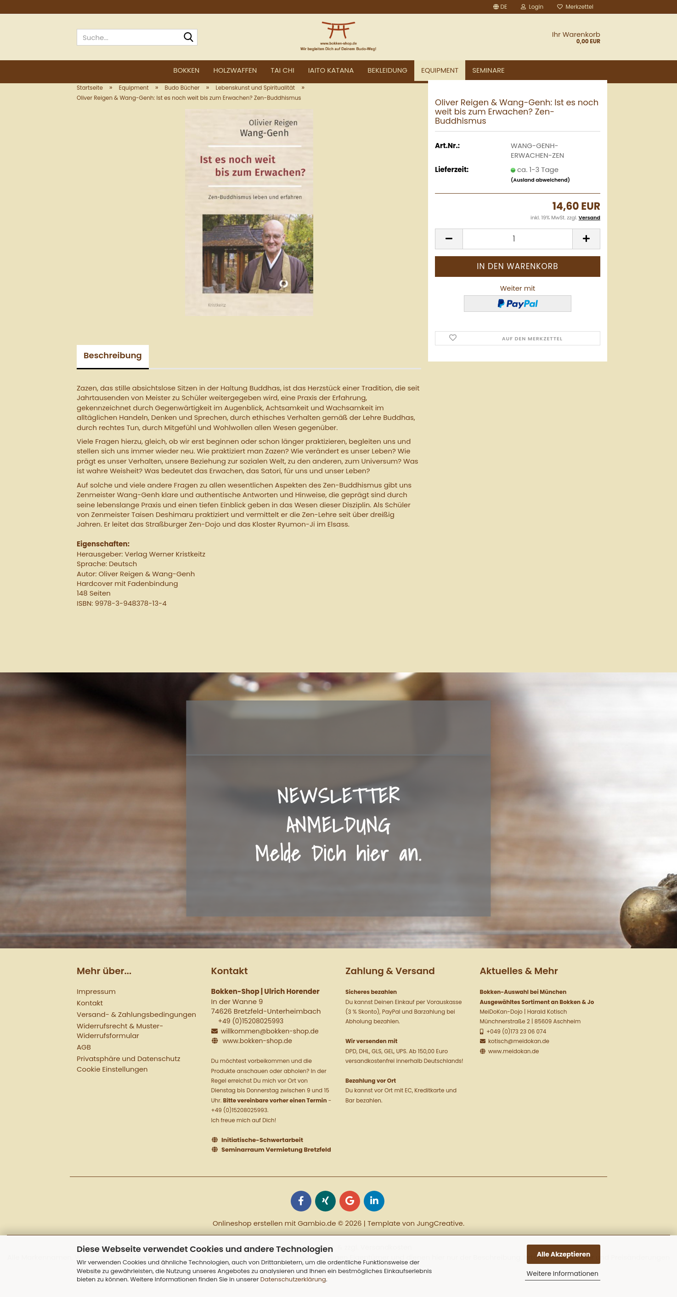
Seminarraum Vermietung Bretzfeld (276, 1163)
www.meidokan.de (513, 1065)
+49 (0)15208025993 (250, 1035)
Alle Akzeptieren (564, 1254)
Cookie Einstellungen (112, 1083)
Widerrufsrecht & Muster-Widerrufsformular (120, 1045)
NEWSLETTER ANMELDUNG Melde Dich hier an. (338, 838)
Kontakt (90, 1017)
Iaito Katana (331, 70)
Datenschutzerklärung (293, 1279)
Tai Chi (282, 70)
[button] (500, 7)
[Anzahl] (518, 253)
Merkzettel (575, 7)
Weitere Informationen (562, 1273)
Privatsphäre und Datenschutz (128, 1073)
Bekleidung (387, 70)
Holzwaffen (235, 70)
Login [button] (532, 7)
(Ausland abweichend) (540, 194)
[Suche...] (188, 37)
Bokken (186, 70)
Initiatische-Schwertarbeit (262, 1153)
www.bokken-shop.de (257, 1055)
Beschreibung (113, 369)
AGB (84, 1061)
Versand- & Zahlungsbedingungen (136, 1028)
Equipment (439, 70)
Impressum (96, 1005)
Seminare (488, 70)
